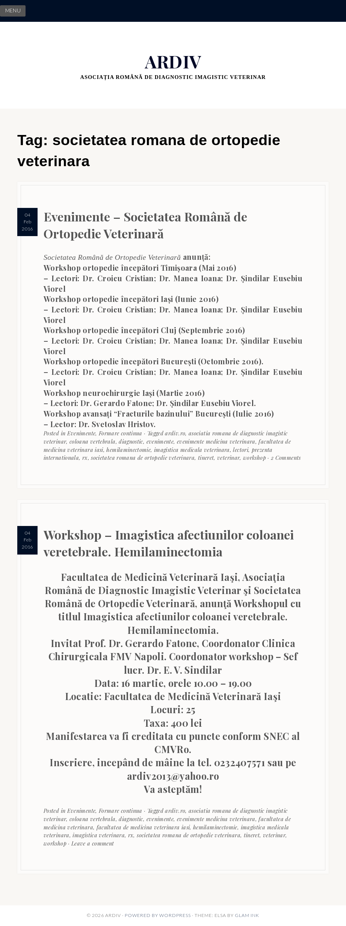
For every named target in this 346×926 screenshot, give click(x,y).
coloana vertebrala (92, 441)
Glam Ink (247, 915)
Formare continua (120, 433)
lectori (240, 449)
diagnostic (131, 441)
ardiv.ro (175, 433)
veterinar (228, 457)
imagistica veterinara (99, 835)
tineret (206, 457)
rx (85, 457)
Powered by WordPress (158, 915)
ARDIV (173, 61)
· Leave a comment (90, 843)
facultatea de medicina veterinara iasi (143, 827)
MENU (13, 11)
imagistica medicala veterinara (192, 449)
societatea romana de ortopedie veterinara (143, 457)
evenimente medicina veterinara (216, 441)
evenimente (160, 441)
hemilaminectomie (128, 449)
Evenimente (81, 433)
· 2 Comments (283, 457)
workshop (254, 457)
